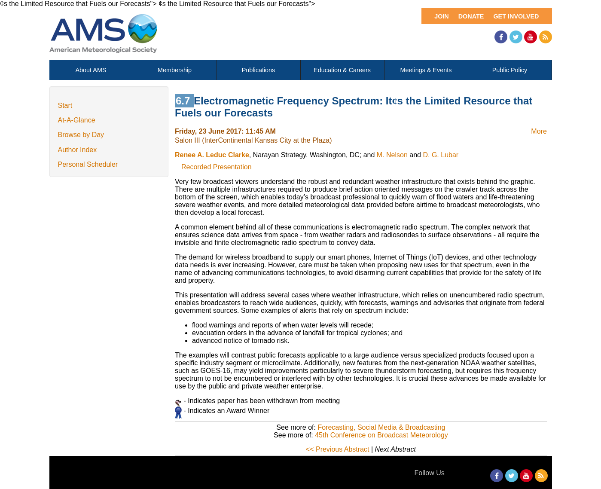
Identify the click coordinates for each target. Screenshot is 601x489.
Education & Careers (342, 70)
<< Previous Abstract (337, 449)
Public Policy (510, 70)
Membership (175, 70)
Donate (471, 16)
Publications (258, 70)
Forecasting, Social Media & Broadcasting (381, 427)
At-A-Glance (76, 120)
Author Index (77, 149)
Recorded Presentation (216, 167)
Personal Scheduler (88, 164)
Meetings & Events (426, 70)
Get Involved (516, 16)
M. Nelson (392, 155)
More (538, 131)
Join (441, 16)
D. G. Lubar (440, 155)
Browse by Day (81, 134)
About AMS (91, 70)
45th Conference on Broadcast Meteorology (381, 435)
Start (65, 105)
